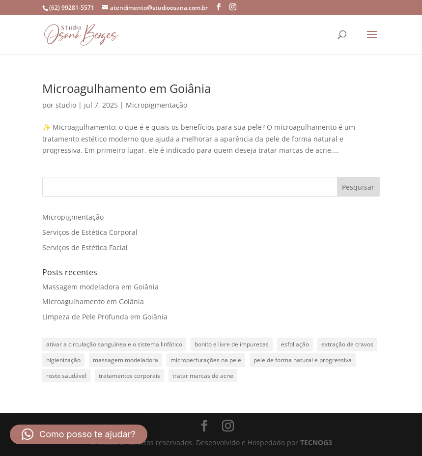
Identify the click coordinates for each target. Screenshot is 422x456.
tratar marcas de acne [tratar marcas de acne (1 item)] (202, 375)
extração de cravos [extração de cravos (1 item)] (347, 344)
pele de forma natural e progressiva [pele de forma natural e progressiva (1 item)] (302, 360)
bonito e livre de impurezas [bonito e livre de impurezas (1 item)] (232, 344)
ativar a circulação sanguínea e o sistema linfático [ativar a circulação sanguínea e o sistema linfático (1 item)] (114, 344)
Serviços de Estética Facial (85, 247)
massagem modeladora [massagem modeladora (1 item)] (125, 360)
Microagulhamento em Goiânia (126, 88)
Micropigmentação (156, 105)
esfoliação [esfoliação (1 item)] (295, 344)
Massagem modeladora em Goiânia (100, 286)
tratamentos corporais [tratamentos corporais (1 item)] (129, 375)
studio (66, 105)
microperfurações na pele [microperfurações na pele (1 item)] (205, 360)
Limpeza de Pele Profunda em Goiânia (105, 316)
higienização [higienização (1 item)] (63, 360)
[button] (78, 434)
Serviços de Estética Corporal (90, 232)
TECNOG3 (316, 442)
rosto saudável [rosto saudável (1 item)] (66, 375)
